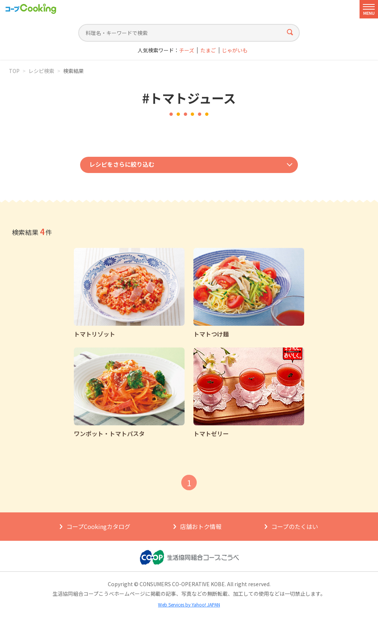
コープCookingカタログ (98, 526)
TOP (14, 70)
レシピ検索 (41, 70)
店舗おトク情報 (200, 526)
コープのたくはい (294, 526)
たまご (208, 50)
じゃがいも (235, 50)
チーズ (186, 50)
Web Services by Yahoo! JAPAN (189, 604)
